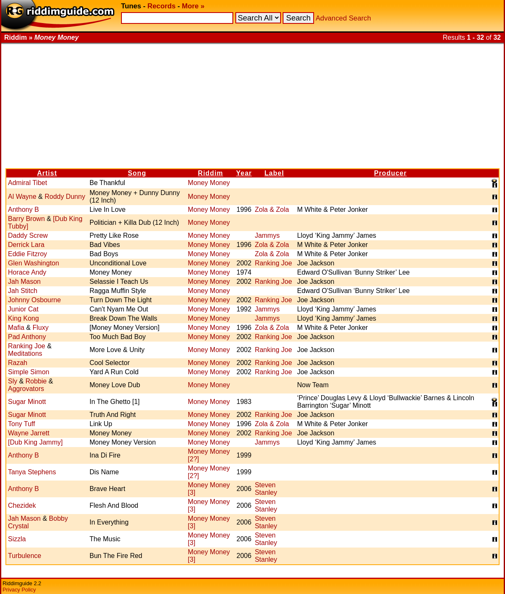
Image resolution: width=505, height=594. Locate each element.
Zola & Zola (272, 209)
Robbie (36, 381)
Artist (47, 173)
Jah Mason (24, 281)
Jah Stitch (22, 290)
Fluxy (41, 327)
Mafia (16, 327)
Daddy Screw (28, 235)
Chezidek (22, 505)
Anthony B (23, 209)
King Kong (23, 318)
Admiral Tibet (27, 182)
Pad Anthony (27, 336)
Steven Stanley (266, 488)
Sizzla (17, 539)
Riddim (210, 173)
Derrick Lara (26, 244)
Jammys (267, 235)
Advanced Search (343, 18)
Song (137, 173)
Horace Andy (27, 272)
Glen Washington (33, 263)
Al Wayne (22, 196)
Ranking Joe (273, 263)
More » (193, 6)
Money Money (209, 182)
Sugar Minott (27, 401)
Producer (390, 173)
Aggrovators (26, 388)
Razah (17, 362)
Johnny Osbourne (34, 299)
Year (244, 173)
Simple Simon (28, 371)
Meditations (25, 353)
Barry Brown (26, 218)
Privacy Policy (19, 589)
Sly (12, 381)
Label (274, 173)
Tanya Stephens (32, 472)
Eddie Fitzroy (27, 253)
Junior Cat (23, 309)
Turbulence (24, 555)
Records (161, 6)
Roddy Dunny (64, 196)
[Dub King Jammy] (35, 442)
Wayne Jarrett (28, 433)
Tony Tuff (21, 423)
